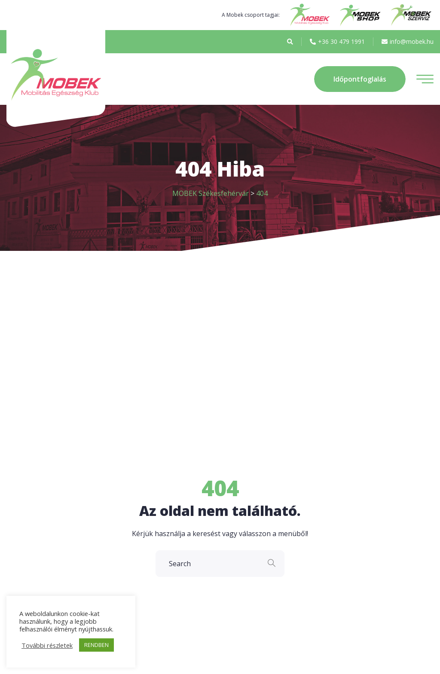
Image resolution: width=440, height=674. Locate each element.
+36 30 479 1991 (337, 42)
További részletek (47, 645)
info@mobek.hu (408, 42)
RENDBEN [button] (96, 645)
